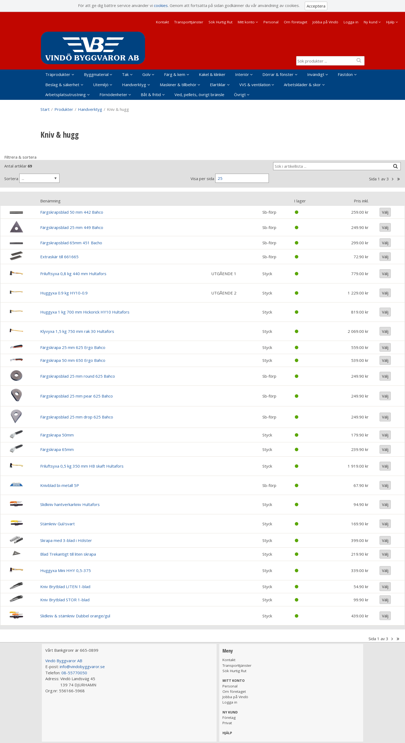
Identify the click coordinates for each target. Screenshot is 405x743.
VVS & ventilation (254, 84)
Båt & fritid (151, 94)
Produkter (63, 109)
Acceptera (316, 6)
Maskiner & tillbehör (178, 84)
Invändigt (315, 74)
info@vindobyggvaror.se (82, 666)
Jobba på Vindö (325, 22)
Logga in (351, 22)
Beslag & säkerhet (62, 84)
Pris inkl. (361, 200)
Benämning (50, 200)
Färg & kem (174, 74)
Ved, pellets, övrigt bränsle (199, 94)
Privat (227, 722)
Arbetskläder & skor (302, 84)
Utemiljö (101, 84)
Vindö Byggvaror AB (63, 660)
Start (45, 109)
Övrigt (240, 94)
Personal (270, 22)
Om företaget (295, 22)
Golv (146, 74)
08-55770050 (74, 672)
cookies (161, 5)
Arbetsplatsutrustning (65, 94)
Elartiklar (218, 84)
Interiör (242, 74)
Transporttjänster (188, 22)
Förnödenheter (113, 94)
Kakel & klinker (212, 74)
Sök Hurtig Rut (220, 22)
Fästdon (345, 74)
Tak (125, 74)
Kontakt (162, 22)
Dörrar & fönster (277, 74)
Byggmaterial (96, 74)
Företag (229, 717)
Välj (385, 212)
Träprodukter (57, 74)
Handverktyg (134, 84)
